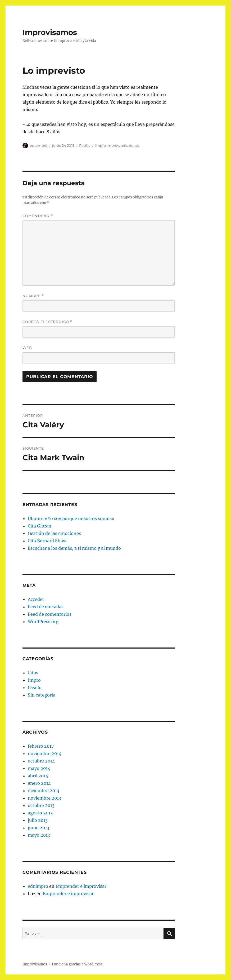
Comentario (37, 216)
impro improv (107, 145)
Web (27, 347)
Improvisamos (49, 32)
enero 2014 (39, 783)
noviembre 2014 (44, 753)
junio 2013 (38, 827)
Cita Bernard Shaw (47, 540)
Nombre (33, 296)
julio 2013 (38, 820)
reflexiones (130, 145)
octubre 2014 (41, 761)
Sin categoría (41, 695)
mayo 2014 (39, 768)
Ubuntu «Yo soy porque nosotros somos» (71, 518)
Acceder (36, 599)
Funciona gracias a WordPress (77, 964)
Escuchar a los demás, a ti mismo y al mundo (74, 548)
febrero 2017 (41, 746)
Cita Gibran (39, 526)
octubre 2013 (41, 805)
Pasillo (84, 145)
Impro (34, 680)
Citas (33, 672)
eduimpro (38, 145)
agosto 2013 (40, 812)
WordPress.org (43, 621)
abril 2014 (38, 775)
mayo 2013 (39, 835)
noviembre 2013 (44, 798)
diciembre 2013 (43, 790)
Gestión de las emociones (54, 533)
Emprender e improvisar (81, 886)
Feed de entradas (46, 606)
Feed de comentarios (49, 614)
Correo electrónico (47, 322)
